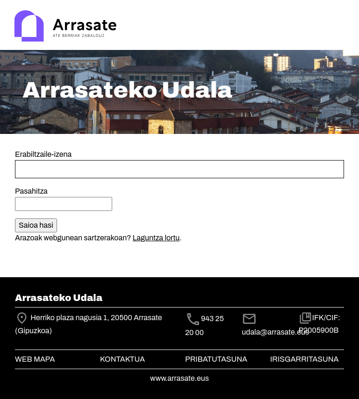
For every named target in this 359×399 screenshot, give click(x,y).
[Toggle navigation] (338, 27)
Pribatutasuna (216, 359)
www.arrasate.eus (179, 378)
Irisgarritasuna (304, 359)
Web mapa (35, 359)
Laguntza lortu (156, 238)
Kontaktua (122, 359)
